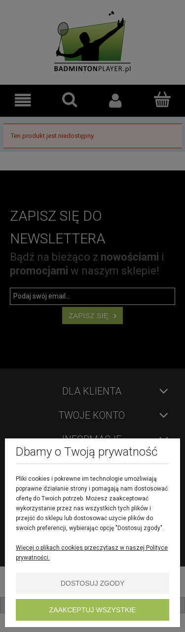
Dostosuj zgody (93, 583)
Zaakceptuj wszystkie (92, 610)
